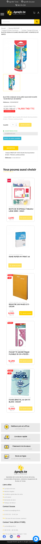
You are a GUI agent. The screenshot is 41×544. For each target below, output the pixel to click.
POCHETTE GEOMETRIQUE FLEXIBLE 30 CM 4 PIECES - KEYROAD (19, 353)
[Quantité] (13, 125)
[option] (11, 82)
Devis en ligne (20, 456)
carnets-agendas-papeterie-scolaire (20, 398)
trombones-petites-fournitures (18, 207)
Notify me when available (12, 138)
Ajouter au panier (25, 124)
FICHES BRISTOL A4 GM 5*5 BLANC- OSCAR (19, 401)
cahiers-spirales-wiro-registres (18, 302)
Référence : (8, 157)
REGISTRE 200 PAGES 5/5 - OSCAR (19, 305)
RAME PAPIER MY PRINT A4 (19, 257)
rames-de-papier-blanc (16, 254)
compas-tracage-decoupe (17, 350)
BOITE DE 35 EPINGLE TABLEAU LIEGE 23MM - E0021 (21, 210)
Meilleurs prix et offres (20, 426)
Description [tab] (11, 148)
